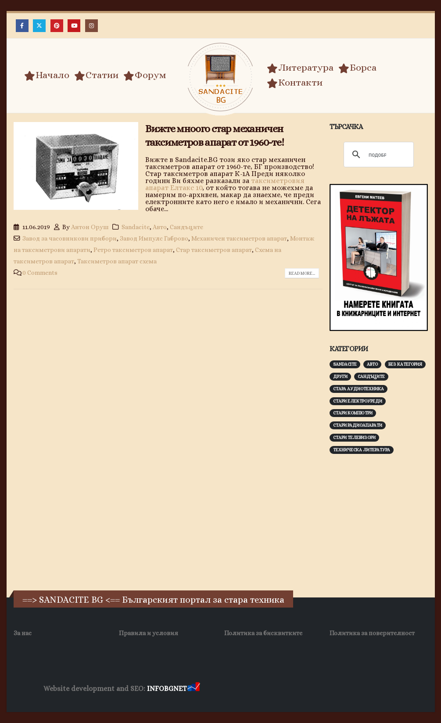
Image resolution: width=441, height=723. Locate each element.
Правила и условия (148, 633)
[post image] (76, 166)
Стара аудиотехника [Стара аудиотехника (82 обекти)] (358, 388)
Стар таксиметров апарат (214, 249)
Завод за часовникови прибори (69, 238)
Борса (357, 67)
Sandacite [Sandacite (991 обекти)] (345, 364)
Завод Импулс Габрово (154, 238)
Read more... (302, 273)
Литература (300, 67)
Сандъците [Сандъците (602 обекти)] (371, 376)
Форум (144, 75)
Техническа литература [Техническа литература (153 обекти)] (361, 449)
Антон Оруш (90, 226)
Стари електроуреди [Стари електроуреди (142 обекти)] (357, 401)
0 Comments (39, 272)
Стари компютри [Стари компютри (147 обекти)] (353, 412)
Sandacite (136, 226)
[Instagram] (91, 25)
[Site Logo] (220, 77)
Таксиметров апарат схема (117, 261)
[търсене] (377, 155)
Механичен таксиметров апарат (239, 238)
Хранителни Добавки (232, 689)
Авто (160, 226)
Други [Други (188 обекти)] (340, 376)
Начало (46, 75)
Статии (96, 75)
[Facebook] (22, 25)
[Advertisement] (385, 521)
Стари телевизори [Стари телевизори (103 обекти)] (354, 437)
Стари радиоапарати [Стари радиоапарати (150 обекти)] (357, 425)
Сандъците (186, 226)
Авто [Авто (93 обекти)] (372, 364)
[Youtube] (74, 25)
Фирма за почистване (301, 689)
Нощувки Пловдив (365, 689)
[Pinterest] (56, 25)
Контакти (295, 82)
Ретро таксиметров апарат (133, 249)
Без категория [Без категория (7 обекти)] (405, 364)
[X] (39, 25)
